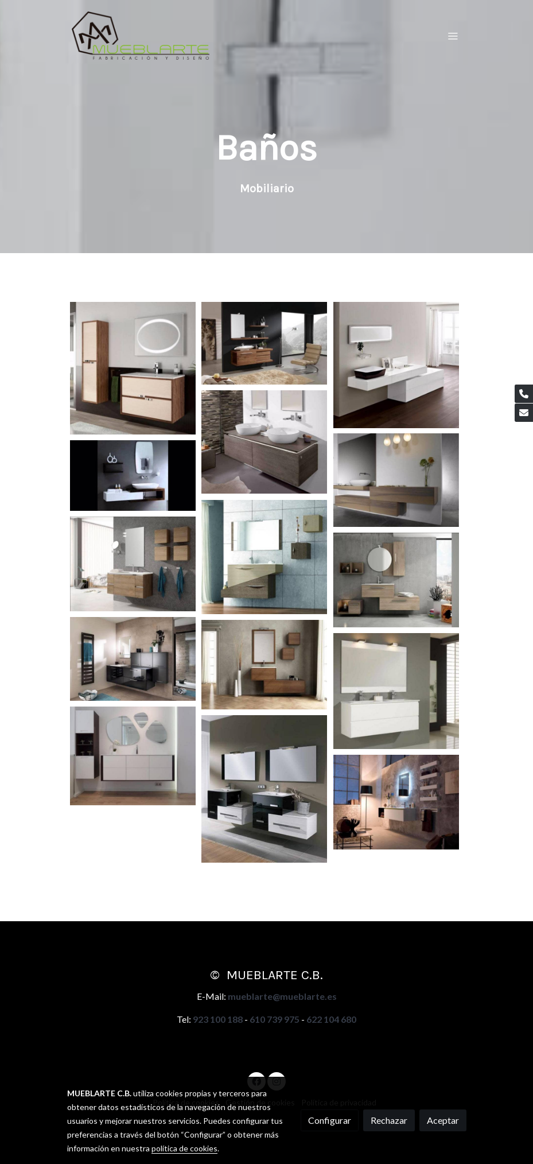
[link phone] (524, 394)
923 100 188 (218, 1019)
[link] (140, 35)
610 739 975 (274, 1019)
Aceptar (443, 1120)
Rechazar (389, 1120)
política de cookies (184, 1148)
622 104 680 (331, 1019)
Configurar (329, 1120)
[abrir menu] (452, 35)
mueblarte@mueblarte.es (282, 996)
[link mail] (524, 412)
